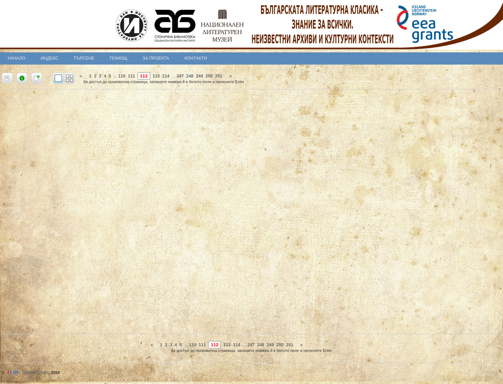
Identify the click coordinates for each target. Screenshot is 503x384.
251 (219, 76)
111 (131, 76)
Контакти (195, 58)
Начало (16, 58)
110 (121, 76)
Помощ (118, 58)
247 (180, 76)
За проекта (156, 58)
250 (209, 76)
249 (199, 76)
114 (165, 76)
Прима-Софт (35, 372)
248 (190, 76)
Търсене (84, 58)
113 (156, 76)
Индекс (49, 58)
